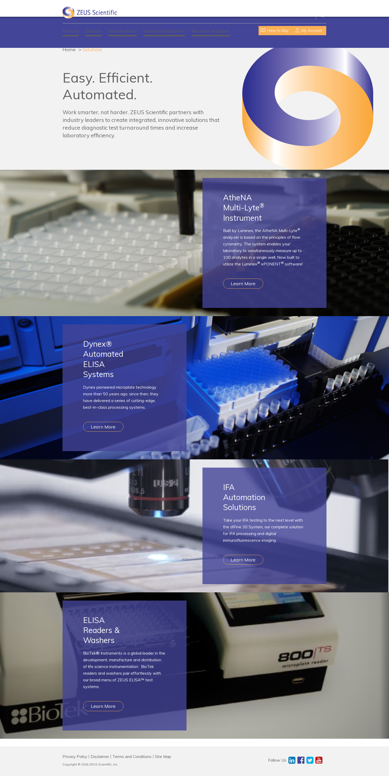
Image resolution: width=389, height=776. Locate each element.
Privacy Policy (75, 757)
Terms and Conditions (132, 757)
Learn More (243, 284)
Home (69, 49)
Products (71, 31)
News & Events (267, 15)
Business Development (164, 31)
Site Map (163, 757)
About (239, 15)
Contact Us (300, 15)
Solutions (93, 31)
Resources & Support (211, 31)
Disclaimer (100, 757)
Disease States (122, 31)
